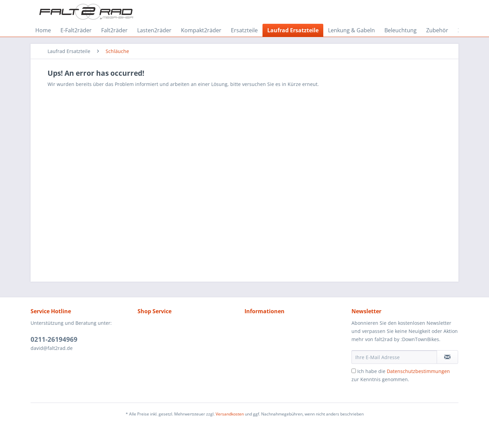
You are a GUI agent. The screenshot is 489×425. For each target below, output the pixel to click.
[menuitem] (43, 30)
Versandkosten (230, 414)
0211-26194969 (54, 339)
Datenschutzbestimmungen (418, 371)
